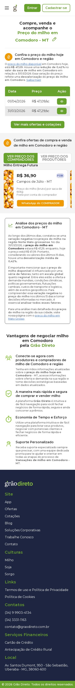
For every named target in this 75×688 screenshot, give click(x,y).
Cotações (12, 516)
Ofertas (11, 509)
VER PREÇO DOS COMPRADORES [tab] (20, 158)
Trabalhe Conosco (19, 537)
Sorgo (9, 574)
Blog (8, 523)
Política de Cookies (20, 597)
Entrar (32, 8)
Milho (9, 560)
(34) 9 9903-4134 (18, 613)
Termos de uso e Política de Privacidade (36, 590)
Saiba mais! (33, 79)
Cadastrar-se (56, 8)
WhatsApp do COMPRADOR (40, 203)
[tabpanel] (38, 185)
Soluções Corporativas (22, 530)
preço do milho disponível (24, 63)
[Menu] (7, 8)
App (8, 502)
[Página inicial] (15, 8)
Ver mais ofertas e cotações (37, 124)
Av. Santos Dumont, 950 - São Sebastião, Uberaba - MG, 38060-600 (36, 667)
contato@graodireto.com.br (27, 627)
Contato (11, 544)
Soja (8, 567)
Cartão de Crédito (19, 642)
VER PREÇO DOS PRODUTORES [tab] (54, 158)
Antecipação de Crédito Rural (28, 649)
